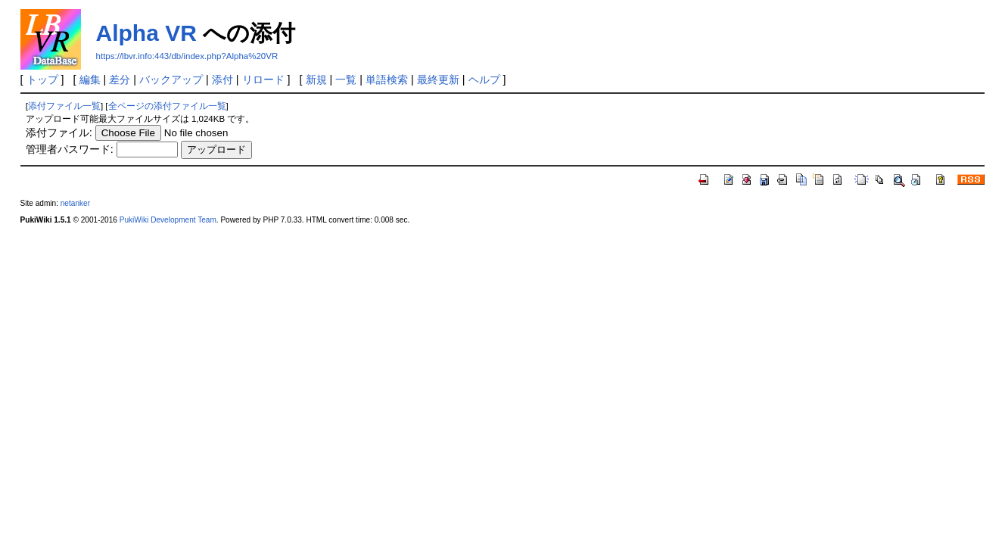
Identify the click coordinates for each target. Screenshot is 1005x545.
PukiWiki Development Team (168, 220)
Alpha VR (146, 32)
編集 (90, 79)
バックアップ (171, 79)
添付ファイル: (59, 132)
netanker (75, 203)
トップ (42, 79)
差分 (119, 79)
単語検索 (387, 79)
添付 (222, 79)
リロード (263, 79)
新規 (316, 79)
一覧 (345, 79)
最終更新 (438, 79)
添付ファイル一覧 (64, 106)
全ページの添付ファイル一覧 (167, 106)
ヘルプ (484, 79)
